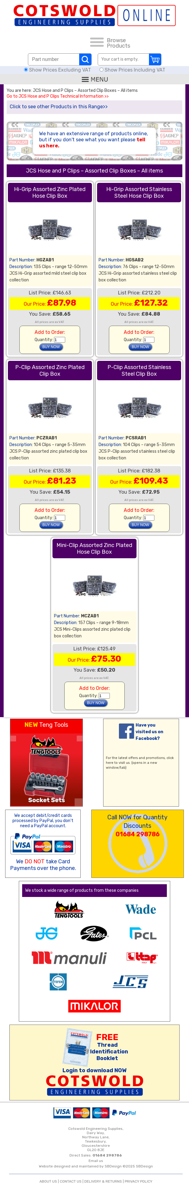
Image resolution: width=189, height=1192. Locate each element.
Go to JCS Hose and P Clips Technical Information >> (58, 96)
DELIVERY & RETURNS (103, 1181)
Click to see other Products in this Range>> (59, 106)
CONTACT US (71, 1181)
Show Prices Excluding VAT (58, 70)
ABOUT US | (49, 1181)
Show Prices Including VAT (132, 70)
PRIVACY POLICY (138, 1181)
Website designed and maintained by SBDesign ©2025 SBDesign (96, 1166)
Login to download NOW (94, 1070)
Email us (96, 1161)
